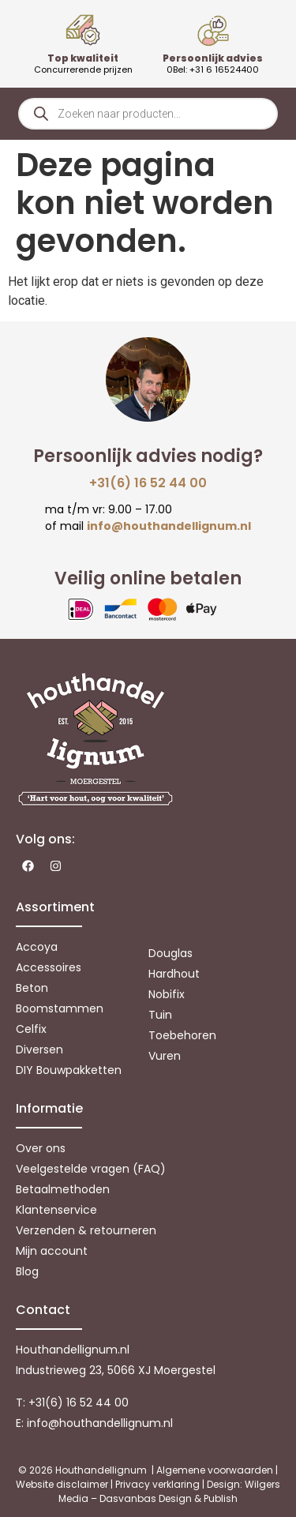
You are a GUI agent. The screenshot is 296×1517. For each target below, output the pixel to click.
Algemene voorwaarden (214, 1470)
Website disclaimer (62, 1484)
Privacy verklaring (157, 1484)
